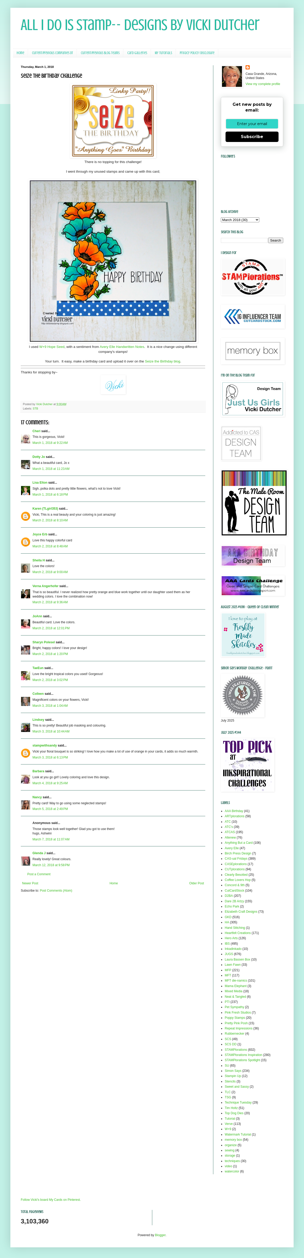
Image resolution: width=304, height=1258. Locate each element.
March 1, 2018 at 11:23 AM (50, 469)
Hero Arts (231, 938)
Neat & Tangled (235, 996)
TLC (228, 1092)
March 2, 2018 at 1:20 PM (50, 654)
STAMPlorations (236, 1050)
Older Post (196, 883)
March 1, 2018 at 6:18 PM (50, 494)
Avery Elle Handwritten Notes (122, 347)
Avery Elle (232, 848)
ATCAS (230, 832)
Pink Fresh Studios (238, 1012)
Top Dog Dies (234, 1113)
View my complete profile (263, 84)
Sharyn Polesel (43, 642)
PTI (227, 1002)
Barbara (38, 771)
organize (231, 1145)
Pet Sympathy (234, 1007)
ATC (228, 821)
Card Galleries (137, 53)
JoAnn (37, 616)
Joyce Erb (39, 534)
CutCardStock (234, 890)
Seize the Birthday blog (162, 361)
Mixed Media (233, 991)
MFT (228, 975)
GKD (228, 917)
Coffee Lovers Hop (238, 880)
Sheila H (38, 560)
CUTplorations (235, 869)
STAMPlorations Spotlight (242, 1060)
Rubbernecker (234, 1033)
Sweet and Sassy (237, 1086)
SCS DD (230, 1044)
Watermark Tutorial (238, 1134)
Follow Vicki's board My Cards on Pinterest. (51, 1200)
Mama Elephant (236, 986)
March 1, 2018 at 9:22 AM (50, 443)
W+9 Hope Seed (51, 347)
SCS (228, 1039)
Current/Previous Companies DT (52, 53)
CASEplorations (236, 864)
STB (35, 408)
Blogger (160, 1235)
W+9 (228, 1129)
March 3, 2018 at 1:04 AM (50, 706)
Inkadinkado (233, 949)
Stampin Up (233, 1076)
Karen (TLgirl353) (45, 508)
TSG (228, 1097)
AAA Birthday (234, 811)
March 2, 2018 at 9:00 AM (50, 572)
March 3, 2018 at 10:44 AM (50, 731)
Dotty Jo (38, 457)
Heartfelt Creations (238, 933)
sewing (229, 1150)
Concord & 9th (235, 885)
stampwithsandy (44, 745)
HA (227, 922)
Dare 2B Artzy (234, 901)
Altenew (230, 837)
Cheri (36, 431)
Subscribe (252, 136)
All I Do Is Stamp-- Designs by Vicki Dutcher (140, 25)
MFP (228, 970)
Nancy (37, 797)
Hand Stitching (235, 928)
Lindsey (38, 720)
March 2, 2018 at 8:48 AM (50, 546)
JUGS (229, 954)
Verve (229, 1124)
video (228, 1166)
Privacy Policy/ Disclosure (197, 53)
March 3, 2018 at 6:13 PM (50, 757)
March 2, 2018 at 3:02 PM (50, 680)
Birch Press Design (238, 853)
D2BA (229, 896)
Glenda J (39, 853)
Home (20, 53)
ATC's (229, 827)
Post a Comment (38, 874)
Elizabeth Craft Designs (241, 911)
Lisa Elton (39, 482)
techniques (232, 1161)
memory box (233, 1140)
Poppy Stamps (235, 1018)
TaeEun (37, 668)
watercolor (232, 1171)
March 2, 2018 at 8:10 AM (50, 520)
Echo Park (232, 906)
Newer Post (30, 883)
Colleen (38, 694)
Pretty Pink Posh (236, 1023)
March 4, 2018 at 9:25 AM (50, 783)
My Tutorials (163, 53)
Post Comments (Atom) (56, 890)
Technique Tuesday (238, 1102)
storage (230, 1155)
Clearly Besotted (236, 875)
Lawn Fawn (233, 965)
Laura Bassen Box (237, 959)
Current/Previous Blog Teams (100, 53)
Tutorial (230, 1118)
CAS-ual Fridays (236, 858)
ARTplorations (234, 816)
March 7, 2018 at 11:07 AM (50, 839)
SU (227, 1065)
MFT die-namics (236, 980)
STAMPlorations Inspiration (243, 1055)
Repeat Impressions (239, 1028)
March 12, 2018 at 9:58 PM (51, 865)
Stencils (230, 1081)
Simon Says (233, 1071)
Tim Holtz (231, 1108)
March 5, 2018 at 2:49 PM (50, 809)
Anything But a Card (239, 843)
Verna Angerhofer (45, 586)
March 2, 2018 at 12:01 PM (51, 628)
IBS (227, 943)
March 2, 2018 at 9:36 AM (50, 602)
